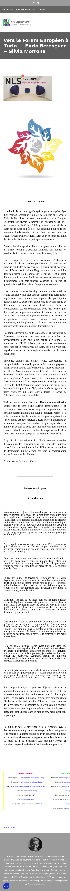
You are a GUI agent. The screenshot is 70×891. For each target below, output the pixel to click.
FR (38, 3)
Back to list (9, 827)
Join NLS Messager (25, 10)
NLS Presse (7, 10)
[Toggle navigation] (64, 22)
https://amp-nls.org (31, 791)
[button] (6, 886)
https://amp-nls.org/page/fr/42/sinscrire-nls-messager (30, 786)
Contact (42, 10)
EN (34, 3)
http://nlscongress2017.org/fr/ (25, 799)
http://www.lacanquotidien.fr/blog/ (32, 804)
